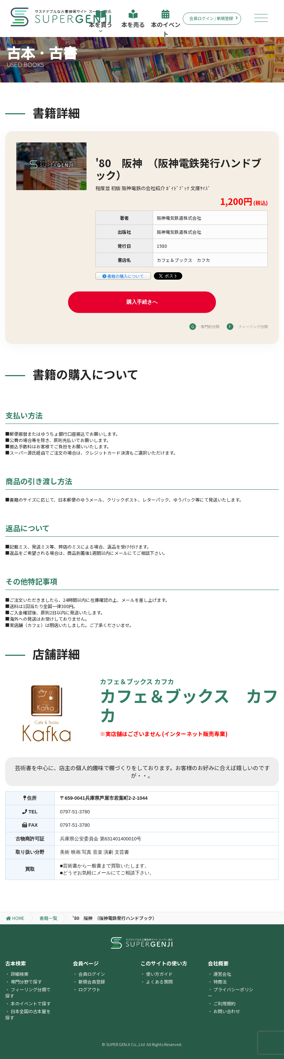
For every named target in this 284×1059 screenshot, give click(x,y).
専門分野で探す (26, 981)
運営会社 (222, 974)
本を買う (100, 21)
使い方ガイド (159, 974)
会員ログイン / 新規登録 (213, 18)
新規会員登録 (91, 981)
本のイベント (165, 23)
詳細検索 (19, 974)
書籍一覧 (48, 918)
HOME (15, 918)
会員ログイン (91, 974)
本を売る (133, 19)
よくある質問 (159, 981)
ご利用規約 (224, 1003)
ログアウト (89, 989)
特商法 (220, 981)
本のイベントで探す (31, 1003)
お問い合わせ (226, 1011)
